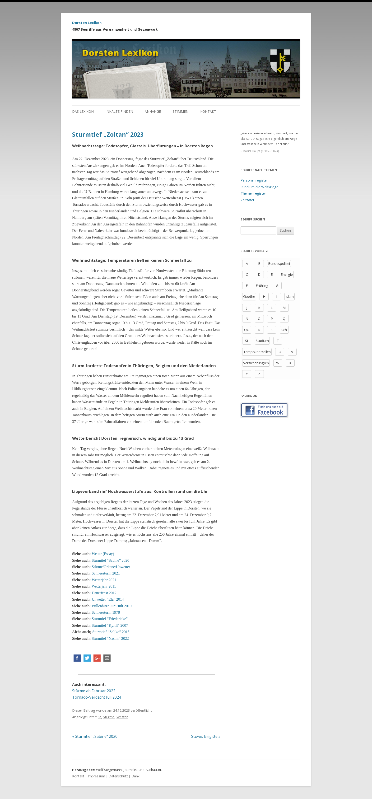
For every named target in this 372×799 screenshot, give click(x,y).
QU (246, 329)
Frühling (262, 285)
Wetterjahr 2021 (104, 580)
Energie (287, 274)
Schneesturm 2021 (106, 573)
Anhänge (153, 111)
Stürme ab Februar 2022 (93, 690)
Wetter (122, 717)
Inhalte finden (119, 111)
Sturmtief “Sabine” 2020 (110, 560)
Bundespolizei (279, 263)
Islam (289, 296)
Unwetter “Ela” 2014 (107, 599)
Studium (262, 340)
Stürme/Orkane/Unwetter (111, 567)
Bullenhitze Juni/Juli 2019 (112, 606)
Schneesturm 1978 (106, 612)
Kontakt (208, 111)
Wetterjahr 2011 (104, 586)
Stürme (109, 717)
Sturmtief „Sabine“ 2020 (94, 736)
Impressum (96, 776)
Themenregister (253, 193)
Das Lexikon (83, 111)
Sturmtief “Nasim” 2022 (110, 638)
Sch (284, 329)
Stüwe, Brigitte (205, 736)
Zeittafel (247, 199)
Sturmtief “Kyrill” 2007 (110, 625)
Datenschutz (118, 776)
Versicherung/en (256, 362)
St (99, 717)
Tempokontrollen (257, 351)
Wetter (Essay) (103, 554)
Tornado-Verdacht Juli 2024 (96, 697)
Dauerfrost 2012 (104, 593)
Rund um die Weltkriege (259, 186)
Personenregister (254, 180)
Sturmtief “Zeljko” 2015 (110, 632)
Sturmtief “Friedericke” (110, 619)
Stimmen (180, 111)
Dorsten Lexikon (87, 22)
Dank (135, 776)
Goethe (249, 296)
